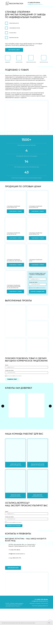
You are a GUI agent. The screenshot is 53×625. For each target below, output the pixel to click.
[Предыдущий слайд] (2, 405)
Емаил (30, 277)
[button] (14, 50)
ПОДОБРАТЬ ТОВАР (12, 379)
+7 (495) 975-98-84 (34, 2)
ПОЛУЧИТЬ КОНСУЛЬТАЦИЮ (14, 525)
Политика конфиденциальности (40, 605)
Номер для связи (33, 282)
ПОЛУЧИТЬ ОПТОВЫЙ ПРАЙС (38, 291)
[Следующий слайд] (50, 405)
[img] (14, 3)
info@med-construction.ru (35, 4)
